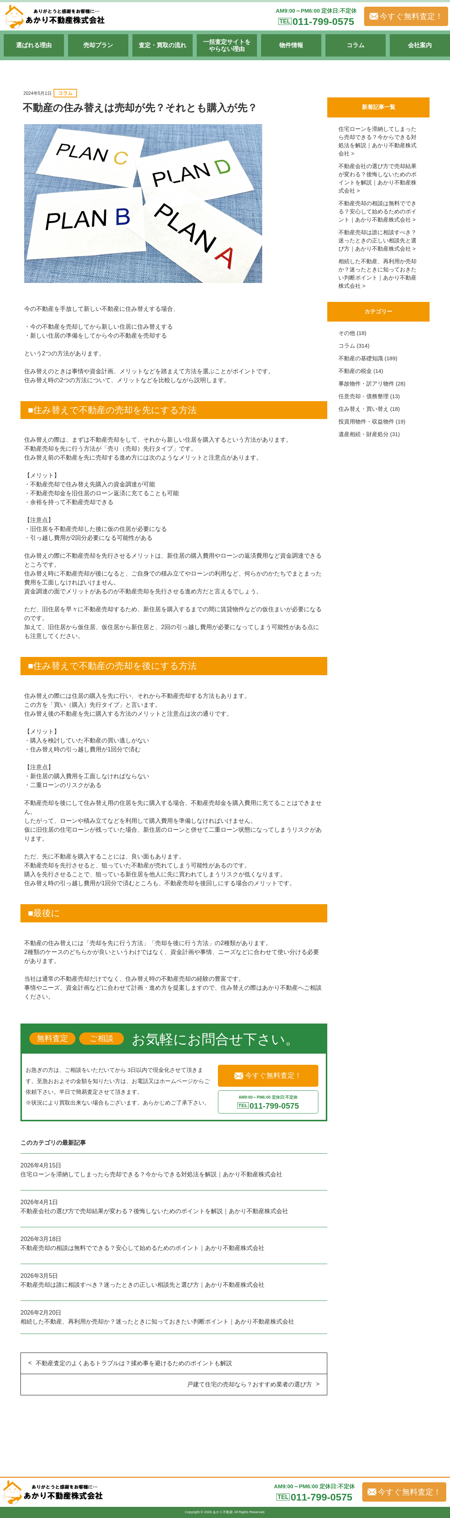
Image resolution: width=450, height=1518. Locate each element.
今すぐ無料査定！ (406, 16)
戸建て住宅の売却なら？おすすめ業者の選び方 (249, 1384)
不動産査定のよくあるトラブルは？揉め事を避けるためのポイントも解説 (134, 1363)
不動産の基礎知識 (360, 358)
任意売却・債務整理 (363, 396)
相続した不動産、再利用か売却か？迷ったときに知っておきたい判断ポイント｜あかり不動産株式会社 (157, 1321)
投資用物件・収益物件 (366, 422)
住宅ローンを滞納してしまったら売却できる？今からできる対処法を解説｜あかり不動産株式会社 (151, 1174)
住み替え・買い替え (363, 409)
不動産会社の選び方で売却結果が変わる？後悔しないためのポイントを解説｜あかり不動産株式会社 (154, 1211)
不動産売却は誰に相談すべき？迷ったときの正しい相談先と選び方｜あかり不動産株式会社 (142, 1285)
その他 (346, 333)
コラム (65, 93)
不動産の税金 (355, 371)
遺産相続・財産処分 (363, 434)
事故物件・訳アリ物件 (366, 384)
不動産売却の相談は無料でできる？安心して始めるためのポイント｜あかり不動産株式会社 (142, 1248)
